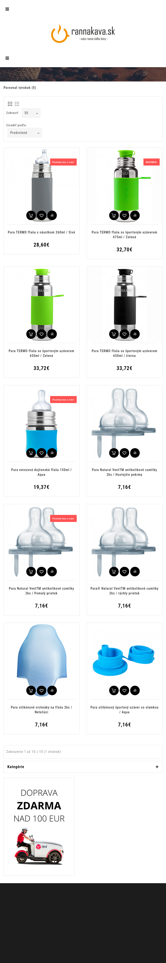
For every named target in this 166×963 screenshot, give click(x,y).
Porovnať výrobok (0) (20, 88)
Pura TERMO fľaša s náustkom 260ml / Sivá (41, 232)
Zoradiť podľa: (16, 125)
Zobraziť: (12, 113)
